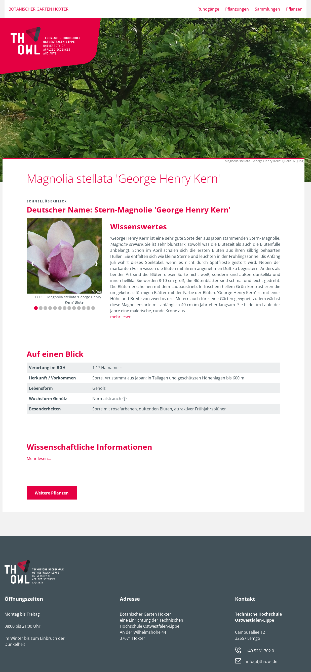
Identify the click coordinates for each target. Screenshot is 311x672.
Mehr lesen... (39, 458)
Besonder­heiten (45, 409)
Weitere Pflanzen (52, 493)
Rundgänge (208, 9)
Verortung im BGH (47, 367)
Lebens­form (41, 388)
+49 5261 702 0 (260, 651)
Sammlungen (267, 9)
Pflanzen (294, 9)
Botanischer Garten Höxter (38, 9)
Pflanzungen (237, 9)
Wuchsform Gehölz (48, 398)
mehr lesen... (122, 317)
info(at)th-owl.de (261, 661)
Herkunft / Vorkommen (52, 378)
